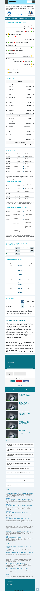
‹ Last (12, 389)
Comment (20, 385)
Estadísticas (14, 18)
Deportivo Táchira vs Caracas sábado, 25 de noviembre (19, 499)
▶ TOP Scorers (11, 362)
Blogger (24, 590)
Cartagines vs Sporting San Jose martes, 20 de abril (18, 531)
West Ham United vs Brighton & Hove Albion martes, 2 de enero (19, 484)
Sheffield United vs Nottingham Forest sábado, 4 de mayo (19, 450)
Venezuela (8, 498)
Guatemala (8, 492)
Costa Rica (8, 530)
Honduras (7, 536)
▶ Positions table (11, 358)
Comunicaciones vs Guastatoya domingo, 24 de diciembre (19, 493)
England (13, 2)
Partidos (30, 18)
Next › (27, 389)
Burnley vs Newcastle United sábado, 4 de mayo (18, 468)
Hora (26, 18)
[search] (33, 1)
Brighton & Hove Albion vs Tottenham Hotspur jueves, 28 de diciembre (20, 455)
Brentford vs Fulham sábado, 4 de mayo (16, 480)
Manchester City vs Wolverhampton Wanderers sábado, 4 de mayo (20, 445)
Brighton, (10, 374)
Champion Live (8, 511)
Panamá (7, 523)
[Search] (29, 1)
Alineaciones (21, 18)
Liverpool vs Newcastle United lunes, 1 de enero (18, 476)
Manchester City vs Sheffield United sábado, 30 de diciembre (18, 464)
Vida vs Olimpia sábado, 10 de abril (14, 537)
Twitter (12, 381)
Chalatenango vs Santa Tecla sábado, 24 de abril (17, 518)
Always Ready (8, 504)
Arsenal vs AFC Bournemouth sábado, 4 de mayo (18, 459)
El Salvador (8, 517)
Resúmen (7, 18)
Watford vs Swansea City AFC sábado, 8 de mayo (17, 512)
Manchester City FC (20, 374)
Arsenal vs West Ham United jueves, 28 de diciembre (19, 472)
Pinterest (19, 381)
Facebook (26, 381)
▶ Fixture (10, 366)
